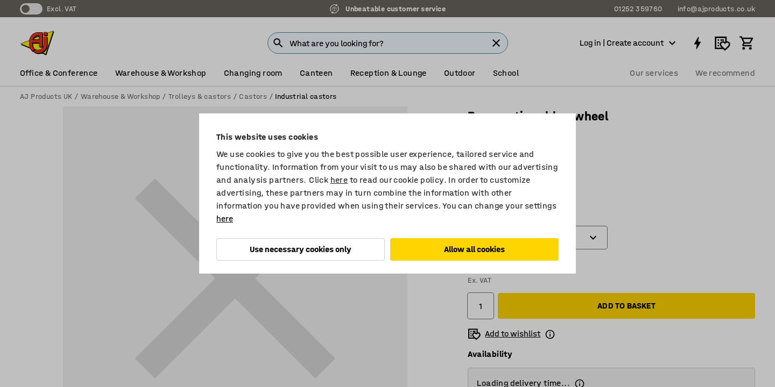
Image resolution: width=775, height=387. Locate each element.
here (339, 180)
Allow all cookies (474, 249)
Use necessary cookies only (300, 249)
